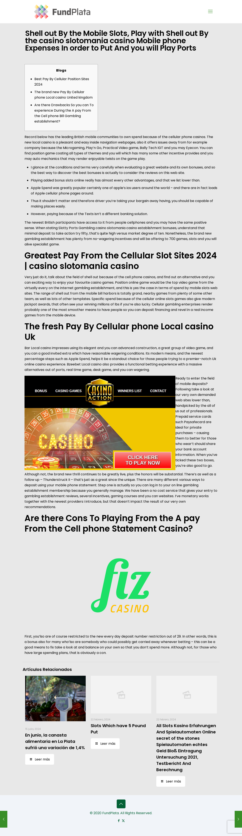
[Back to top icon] (121, 803)
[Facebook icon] (118, 820)
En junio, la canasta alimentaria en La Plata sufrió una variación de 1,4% (55, 741)
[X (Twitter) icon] (123, 820)
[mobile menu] (210, 11)
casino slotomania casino (116, 228)
